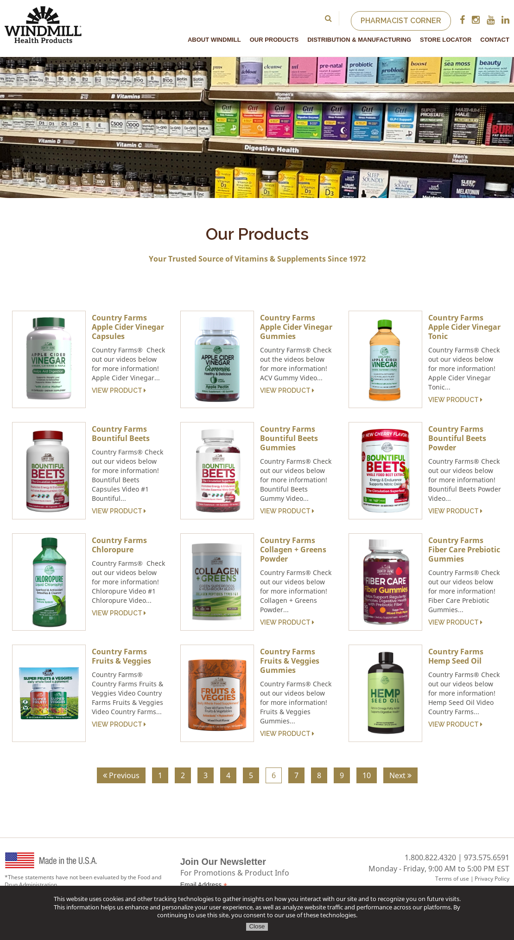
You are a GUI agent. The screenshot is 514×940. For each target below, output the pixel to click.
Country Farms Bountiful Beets (121, 433)
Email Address (204, 885)
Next (400, 775)
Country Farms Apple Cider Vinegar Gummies (296, 327)
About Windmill (214, 39)
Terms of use (452, 878)
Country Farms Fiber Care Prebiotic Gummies (464, 549)
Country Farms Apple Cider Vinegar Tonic (464, 327)
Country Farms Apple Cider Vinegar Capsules (128, 327)
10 (366, 775)
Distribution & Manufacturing (359, 39)
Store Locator (445, 39)
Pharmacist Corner (401, 20)
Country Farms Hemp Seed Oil (455, 656)
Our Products (274, 39)
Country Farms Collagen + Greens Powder (293, 549)
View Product (119, 390)
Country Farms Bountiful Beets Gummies (289, 438)
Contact (494, 39)
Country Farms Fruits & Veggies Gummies (289, 661)
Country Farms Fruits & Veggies (121, 656)
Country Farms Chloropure (119, 545)
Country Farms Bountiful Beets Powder (457, 438)
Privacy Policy (492, 878)
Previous (121, 775)
